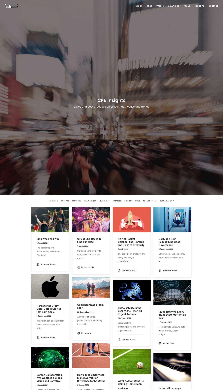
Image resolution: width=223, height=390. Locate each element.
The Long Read (150, 75)
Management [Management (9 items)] (161, 340)
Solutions (173, 6)
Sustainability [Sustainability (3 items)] (173, 344)
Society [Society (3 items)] (180, 340)
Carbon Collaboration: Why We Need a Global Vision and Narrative (50, 252)
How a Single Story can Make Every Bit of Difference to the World (91, 252)
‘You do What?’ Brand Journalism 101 (90, 364)
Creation (116, 75)
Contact (213, 6)
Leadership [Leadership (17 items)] (181, 336)
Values (160, 6)
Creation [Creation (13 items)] (160, 336)
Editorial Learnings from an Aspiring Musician (170, 265)
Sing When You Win (48, 113)
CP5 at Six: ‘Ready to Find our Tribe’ (89, 115)
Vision (139, 6)
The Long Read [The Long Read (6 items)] (162, 348)
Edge (149, 6)
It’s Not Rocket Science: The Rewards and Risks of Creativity (131, 116)
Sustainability (167, 75)
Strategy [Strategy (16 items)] (160, 344)
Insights (199, 6)
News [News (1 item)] (172, 340)
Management (90, 75)
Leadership (105, 75)
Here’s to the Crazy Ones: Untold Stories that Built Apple (49, 183)
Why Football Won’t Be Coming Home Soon (131, 257)
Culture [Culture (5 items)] (170, 336)
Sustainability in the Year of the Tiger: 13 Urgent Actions (130, 185)
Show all (53, 75)
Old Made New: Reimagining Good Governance (169, 116)
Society (128, 75)
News (137, 75)
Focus (187, 6)
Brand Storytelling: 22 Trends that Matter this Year (172, 189)
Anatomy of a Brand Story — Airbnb (89, 360)
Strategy (76, 75)
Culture (65, 75)
